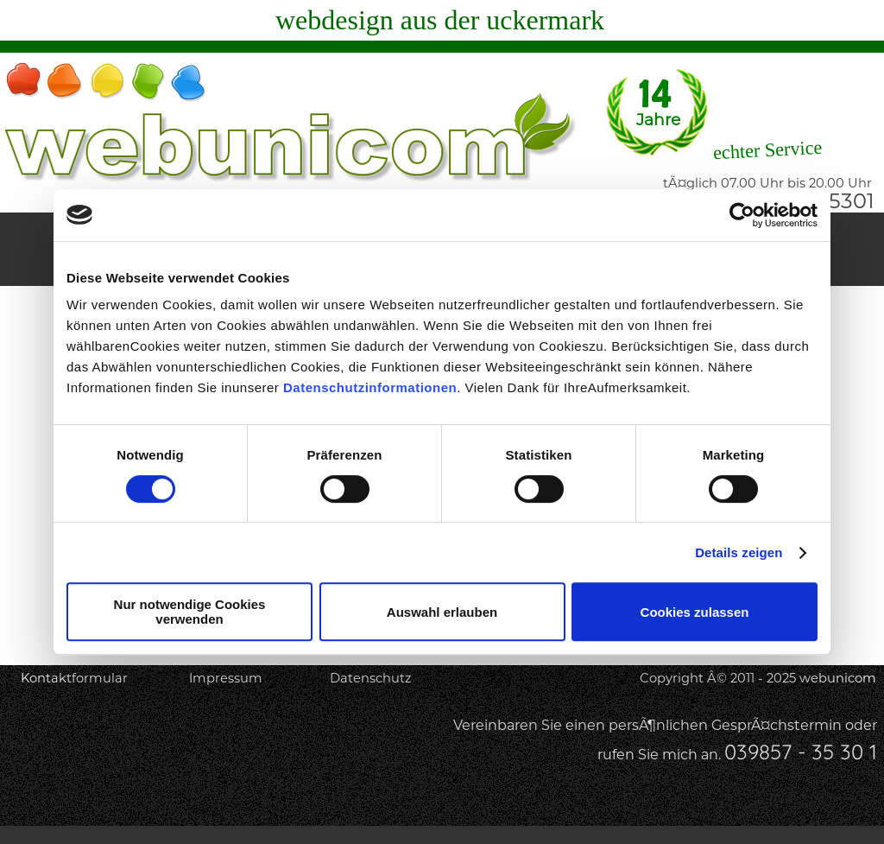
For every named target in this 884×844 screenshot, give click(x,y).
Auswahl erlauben (442, 612)
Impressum (225, 678)
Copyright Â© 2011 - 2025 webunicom (758, 678)
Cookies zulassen (695, 612)
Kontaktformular (74, 678)
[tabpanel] (562, 740)
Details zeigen (738, 552)
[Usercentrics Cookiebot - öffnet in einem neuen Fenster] (742, 215)
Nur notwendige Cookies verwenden (190, 611)
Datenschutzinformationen (370, 387)
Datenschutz (370, 678)
